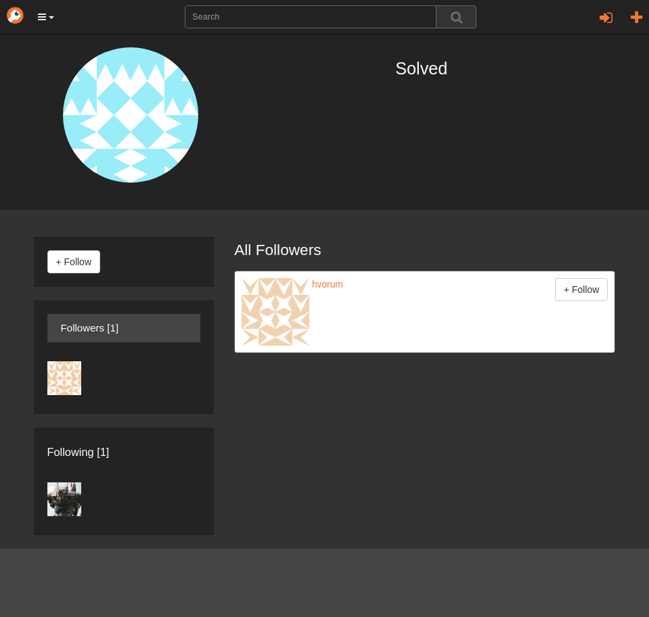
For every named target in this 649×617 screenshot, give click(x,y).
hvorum (326, 284)
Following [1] (78, 452)
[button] (46, 17)
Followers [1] (90, 328)
